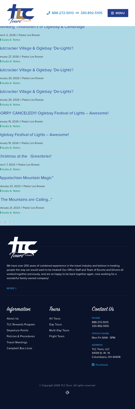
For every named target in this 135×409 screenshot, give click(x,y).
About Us (13, 318)
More (12, 288)
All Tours (54, 318)
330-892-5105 (91, 13)
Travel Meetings (17, 342)
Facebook (100, 365)
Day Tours (55, 324)
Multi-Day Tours (59, 330)
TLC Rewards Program (21, 324)
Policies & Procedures (21, 336)
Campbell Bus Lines (19, 348)
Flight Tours (56, 336)
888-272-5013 (63, 13)
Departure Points (17, 330)
